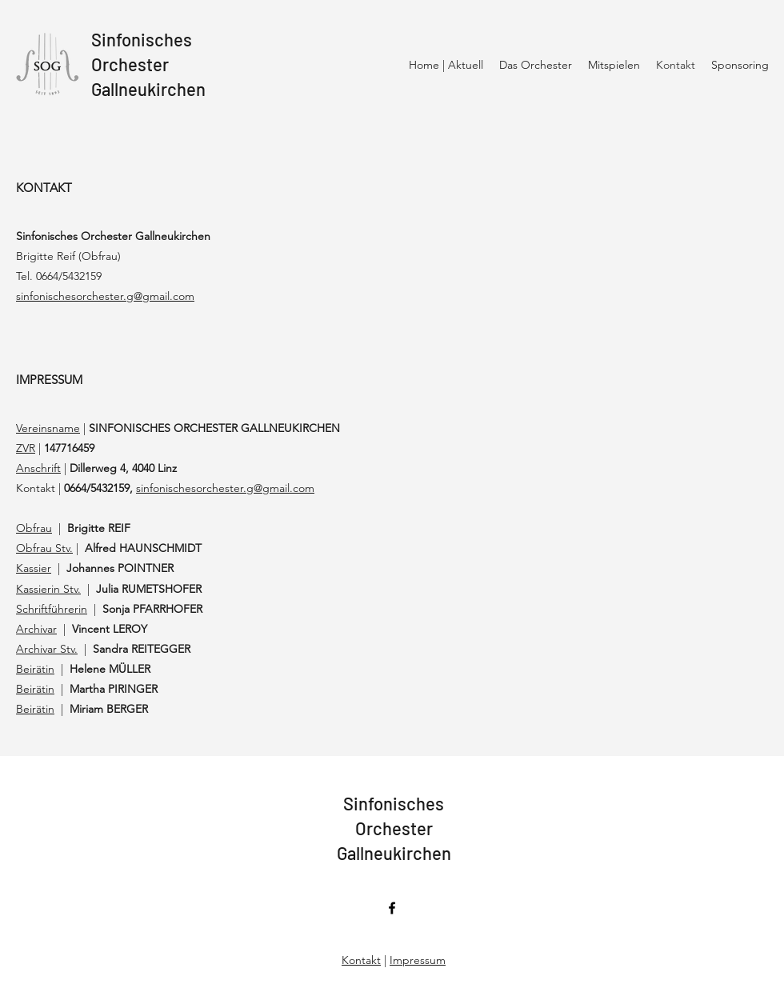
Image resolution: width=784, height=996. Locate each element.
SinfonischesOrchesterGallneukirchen (148, 64)
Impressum (418, 960)
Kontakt (361, 960)
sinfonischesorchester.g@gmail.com (225, 488)
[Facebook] (392, 908)
